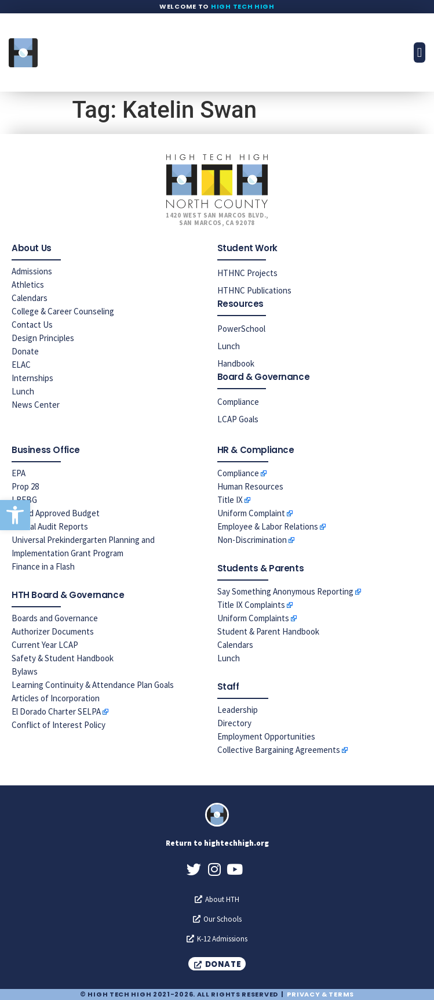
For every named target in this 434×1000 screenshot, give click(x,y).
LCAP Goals (237, 419)
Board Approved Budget (56, 513)
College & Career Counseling (63, 311)
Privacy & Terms (320, 994)
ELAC (21, 364)
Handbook (235, 363)
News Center (36, 404)
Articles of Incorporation (56, 698)
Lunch (23, 391)
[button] (15, 515)
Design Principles (43, 337)
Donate (25, 351)
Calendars (30, 297)
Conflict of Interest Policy (58, 724)
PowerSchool (241, 328)
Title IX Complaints (251, 604)
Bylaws (25, 671)
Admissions (32, 271)
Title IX (230, 499)
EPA (18, 473)
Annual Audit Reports (50, 526)
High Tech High (243, 6)
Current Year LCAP (45, 644)
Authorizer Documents (53, 631)
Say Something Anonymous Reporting (285, 591)
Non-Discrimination (252, 539)
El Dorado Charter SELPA (56, 711)
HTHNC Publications (254, 290)
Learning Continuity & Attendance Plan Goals (93, 684)
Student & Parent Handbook (268, 631)
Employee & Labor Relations (267, 526)
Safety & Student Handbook (63, 658)
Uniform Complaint (251, 513)
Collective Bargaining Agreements (278, 749)
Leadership (237, 709)
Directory (234, 723)
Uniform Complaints (253, 618)
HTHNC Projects (247, 272)
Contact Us (32, 324)
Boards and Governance (55, 618)
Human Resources (250, 486)
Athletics (28, 284)
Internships (32, 377)
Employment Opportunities (266, 736)
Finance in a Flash (43, 566)
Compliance (238, 401)
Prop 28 (25, 486)
